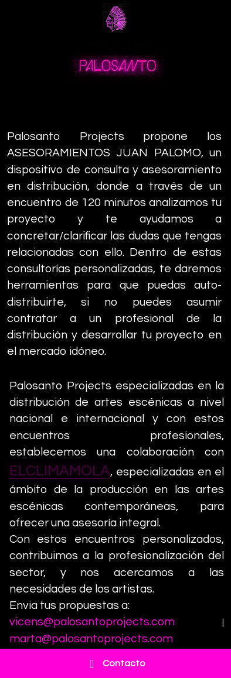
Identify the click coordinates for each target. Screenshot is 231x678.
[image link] (115, 17)
